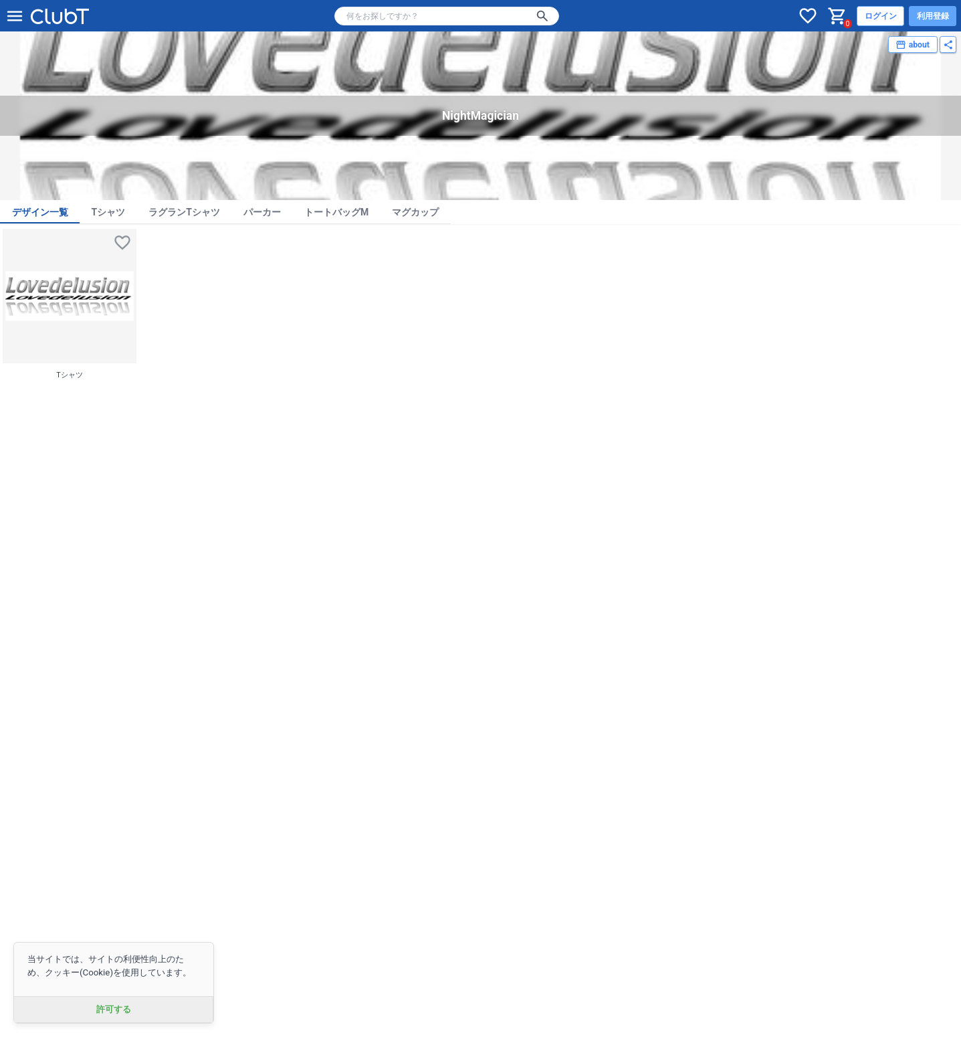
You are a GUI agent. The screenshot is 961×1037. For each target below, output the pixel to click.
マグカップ (415, 212)
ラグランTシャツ (184, 212)
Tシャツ (109, 212)
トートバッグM (336, 212)
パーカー (262, 212)
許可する (113, 1009)
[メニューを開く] (15, 16)
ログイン (881, 16)
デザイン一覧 (40, 212)
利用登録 (933, 16)
